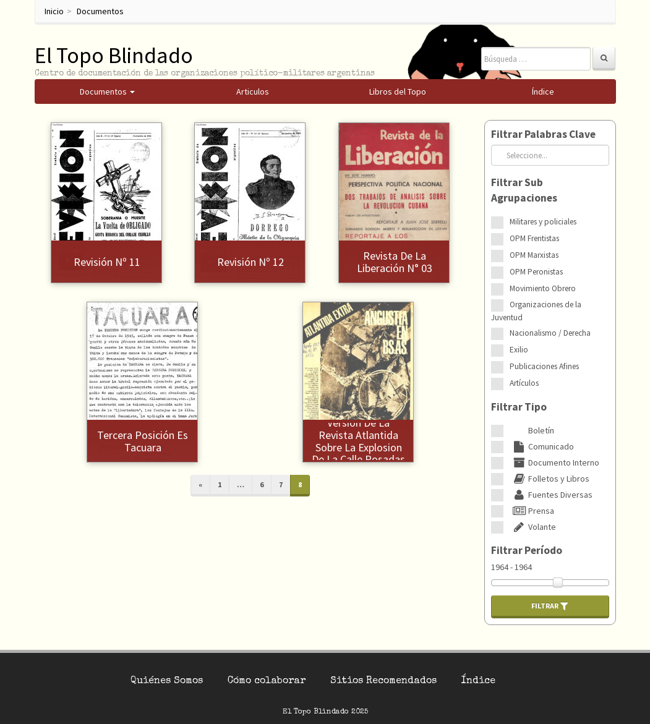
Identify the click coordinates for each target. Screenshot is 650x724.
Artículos (524, 383)
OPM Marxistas (534, 255)
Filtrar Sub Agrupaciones (524, 190)
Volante (533, 526)
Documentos (100, 11)
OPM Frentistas (534, 238)
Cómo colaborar (267, 681)
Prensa (532, 510)
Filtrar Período (526, 550)
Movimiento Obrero (543, 288)
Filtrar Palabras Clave (543, 134)
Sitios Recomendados (383, 681)
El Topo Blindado (114, 55)
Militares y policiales (543, 221)
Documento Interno (554, 462)
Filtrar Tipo (519, 407)
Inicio (54, 11)
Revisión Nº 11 (107, 262)
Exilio (519, 349)
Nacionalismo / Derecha (550, 333)
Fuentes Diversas (551, 494)
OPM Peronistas (536, 271)
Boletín (532, 430)
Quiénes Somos (166, 681)
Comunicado (542, 446)
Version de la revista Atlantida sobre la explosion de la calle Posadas (358, 440)
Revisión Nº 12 (250, 262)
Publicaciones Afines (544, 366)
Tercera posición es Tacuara (142, 441)
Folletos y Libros (549, 478)
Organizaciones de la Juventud (536, 311)
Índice (478, 681)
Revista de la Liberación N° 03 (394, 262)
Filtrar (549, 606)
